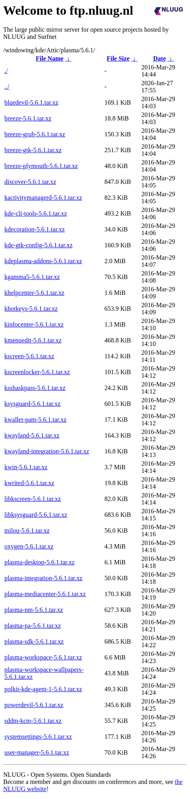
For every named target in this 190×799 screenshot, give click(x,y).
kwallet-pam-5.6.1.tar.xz (35, 419)
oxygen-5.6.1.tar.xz (29, 546)
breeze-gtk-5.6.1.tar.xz (33, 150)
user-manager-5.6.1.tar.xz (36, 752)
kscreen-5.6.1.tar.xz (29, 356)
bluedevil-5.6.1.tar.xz (31, 102)
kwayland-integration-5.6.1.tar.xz (46, 451)
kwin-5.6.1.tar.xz (25, 467)
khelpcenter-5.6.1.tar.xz (34, 292)
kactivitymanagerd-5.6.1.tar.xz (43, 197)
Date (159, 58)
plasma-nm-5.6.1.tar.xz (33, 609)
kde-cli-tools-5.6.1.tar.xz (35, 213)
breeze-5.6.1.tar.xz (27, 118)
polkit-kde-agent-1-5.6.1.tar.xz (43, 689)
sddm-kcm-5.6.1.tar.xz (33, 720)
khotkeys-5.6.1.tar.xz (31, 308)
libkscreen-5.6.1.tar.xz (32, 498)
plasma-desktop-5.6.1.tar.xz (39, 562)
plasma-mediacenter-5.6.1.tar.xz (45, 594)
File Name (50, 58)
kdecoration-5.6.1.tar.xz (34, 229)
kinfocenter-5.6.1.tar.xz (34, 324)
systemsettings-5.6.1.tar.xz (38, 736)
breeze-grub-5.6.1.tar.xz (34, 134)
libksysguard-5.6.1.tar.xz (35, 514)
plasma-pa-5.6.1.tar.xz (32, 625)
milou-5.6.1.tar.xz (27, 530)
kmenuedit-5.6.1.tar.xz (33, 340)
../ (6, 86)
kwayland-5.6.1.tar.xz (32, 435)
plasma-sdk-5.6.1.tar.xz (34, 641)
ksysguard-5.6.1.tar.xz (32, 403)
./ (6, 70)
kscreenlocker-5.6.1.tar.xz (37, 372)
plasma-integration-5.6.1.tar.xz (43, 578)
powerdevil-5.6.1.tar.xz (33, 705)
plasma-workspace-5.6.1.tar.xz (43, 657)
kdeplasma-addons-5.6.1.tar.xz (43, 261)
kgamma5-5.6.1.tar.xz (32, 276)
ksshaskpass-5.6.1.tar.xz (35, 387)
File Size (118, 58)
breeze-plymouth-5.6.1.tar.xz (41, 165)
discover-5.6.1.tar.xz (30, 181)
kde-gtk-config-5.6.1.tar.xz (38, 245)
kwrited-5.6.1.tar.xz (29, 483)
